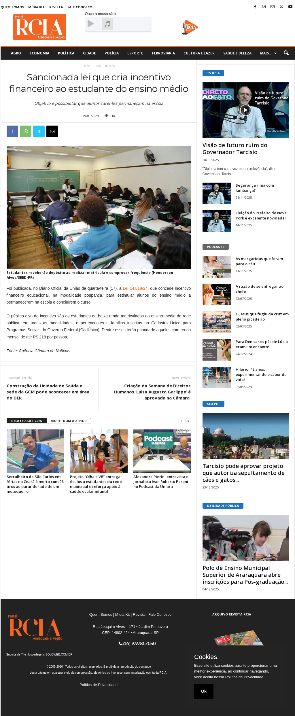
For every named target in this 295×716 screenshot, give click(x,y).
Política (66, 53)
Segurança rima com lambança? (255, 188)
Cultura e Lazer (199, 53)
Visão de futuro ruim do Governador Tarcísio (235, 148)
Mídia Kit (36, 7)
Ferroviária (163, 53)
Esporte (135, 53)
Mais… (268, 53)
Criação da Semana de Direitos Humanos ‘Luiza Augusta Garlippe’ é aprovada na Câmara (152, 392)
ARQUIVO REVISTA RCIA (231, 614)
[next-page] (188, 421)
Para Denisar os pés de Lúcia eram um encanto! (262, 344)
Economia (39, 53)
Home (86, 66)
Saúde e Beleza (237, 53)
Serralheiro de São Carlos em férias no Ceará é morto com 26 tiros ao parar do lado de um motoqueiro (35, 484)
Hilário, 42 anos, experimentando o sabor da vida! (261, 374)
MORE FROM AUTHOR (69, 420)
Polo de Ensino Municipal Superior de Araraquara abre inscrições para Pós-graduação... (245, 575)
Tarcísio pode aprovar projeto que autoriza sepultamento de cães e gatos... (244, 473)
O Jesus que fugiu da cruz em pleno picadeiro (262, 316)
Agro (16, 53)
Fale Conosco (79, 7)
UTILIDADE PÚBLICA (223, 505)
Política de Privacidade (99, 685)
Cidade (89, 53)
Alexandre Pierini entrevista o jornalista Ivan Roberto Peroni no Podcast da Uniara (160, 481)
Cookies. (206, 657)
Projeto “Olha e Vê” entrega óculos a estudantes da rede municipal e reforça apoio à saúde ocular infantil (96, 484)
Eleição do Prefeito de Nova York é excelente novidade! (261, 215)
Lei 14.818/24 (135, 288)
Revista (56, 7)
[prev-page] (181, 421)
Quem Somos (12, 7)
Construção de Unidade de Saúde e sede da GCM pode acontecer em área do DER (48, 392)
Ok (204, 691)
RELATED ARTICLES (26, 420)
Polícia (112, 53)
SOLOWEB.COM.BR (59, 654)
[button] (286, 53)
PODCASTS (215, 247)
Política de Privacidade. (244, 677)
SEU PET (213, 403)
